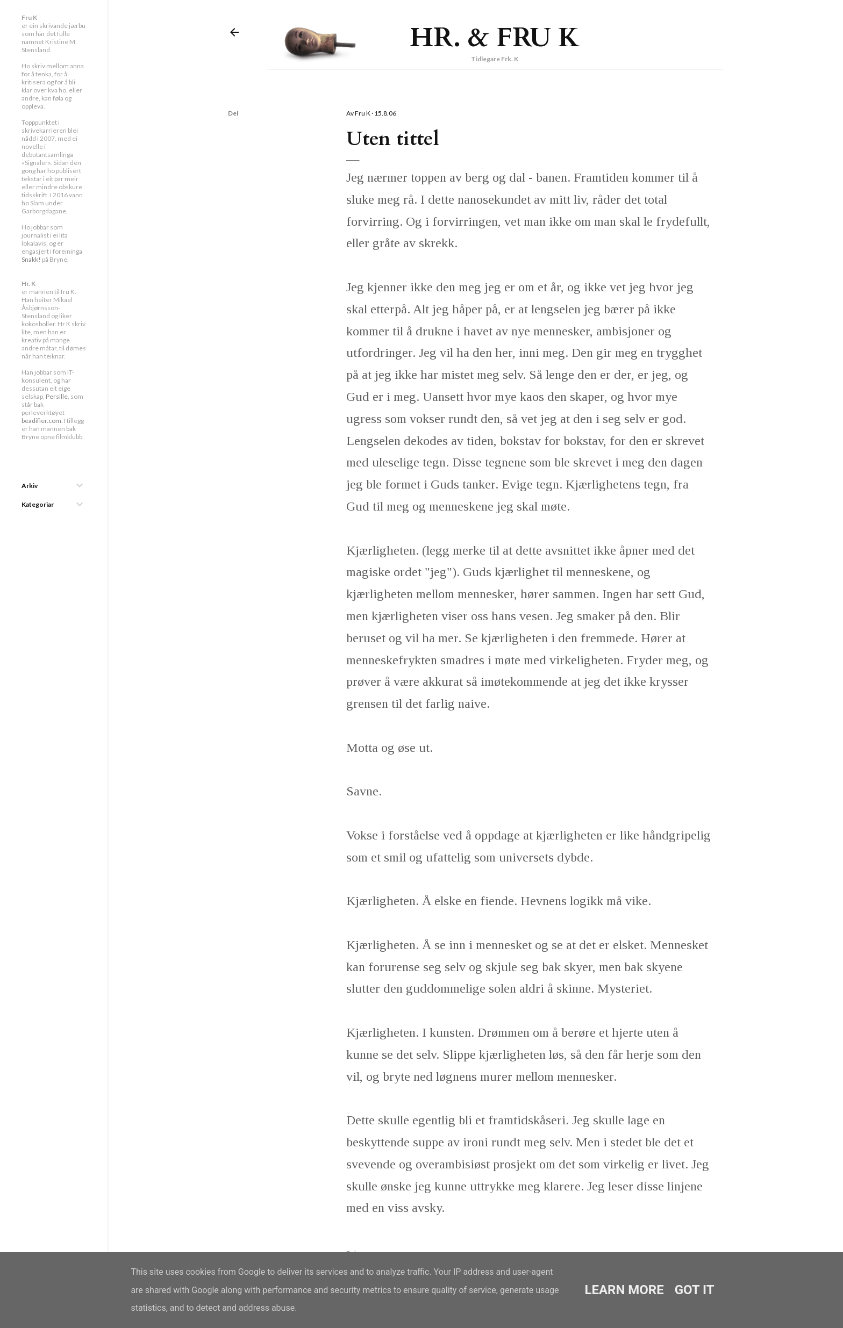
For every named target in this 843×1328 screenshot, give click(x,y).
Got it (695, 1289)
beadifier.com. (42, 421)
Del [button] (233, 113)
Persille (57, 396)
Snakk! (31, 259)
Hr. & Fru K (495, 37)
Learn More (623, 1289)
